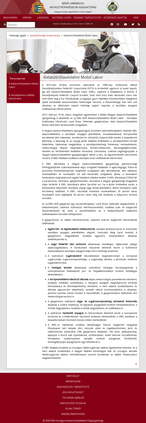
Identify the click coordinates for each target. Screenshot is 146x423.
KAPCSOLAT (73, 376)
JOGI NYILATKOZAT (73, 392)
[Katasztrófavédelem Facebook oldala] (111, 24)
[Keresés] (21, 24)
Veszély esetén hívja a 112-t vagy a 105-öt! (73, 23)
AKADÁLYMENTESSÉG (73, 414)
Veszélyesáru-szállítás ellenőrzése (21, 96)
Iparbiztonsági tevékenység (45, 35)
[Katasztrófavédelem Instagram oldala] (117, 24)
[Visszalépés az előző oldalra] (136, 364)
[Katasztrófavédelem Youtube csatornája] (125, 24)
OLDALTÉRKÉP (73, 408)
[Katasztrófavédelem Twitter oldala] (132, 24)
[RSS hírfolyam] (138, 24)
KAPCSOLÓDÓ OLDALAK (73, 403)
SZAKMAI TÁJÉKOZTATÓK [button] (87, 17)
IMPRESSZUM (73, 381)
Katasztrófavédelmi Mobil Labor (23, 85)
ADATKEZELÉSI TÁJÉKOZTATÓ (73, 386)
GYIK (135, 17)
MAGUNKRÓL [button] (10, 17)
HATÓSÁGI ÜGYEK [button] (61, 17)
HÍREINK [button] (27, 17)
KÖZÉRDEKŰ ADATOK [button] (115, 17)
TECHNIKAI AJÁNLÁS (73, 397)
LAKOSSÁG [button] (43, 17)
